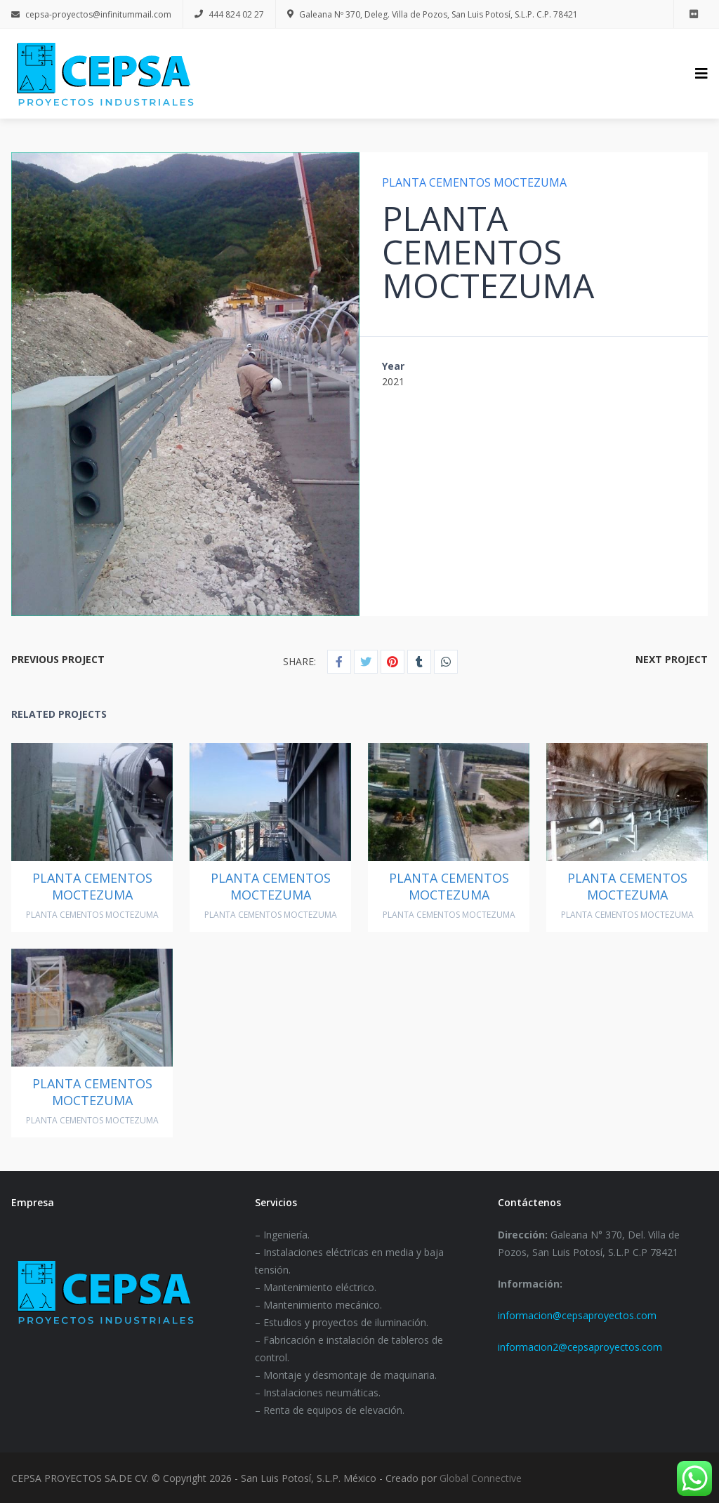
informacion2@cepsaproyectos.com (580, 1347)
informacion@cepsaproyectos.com (577, 1315)
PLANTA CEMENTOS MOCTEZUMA (474, 182)
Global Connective (481, 1478)
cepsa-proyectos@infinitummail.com (91, 14)
